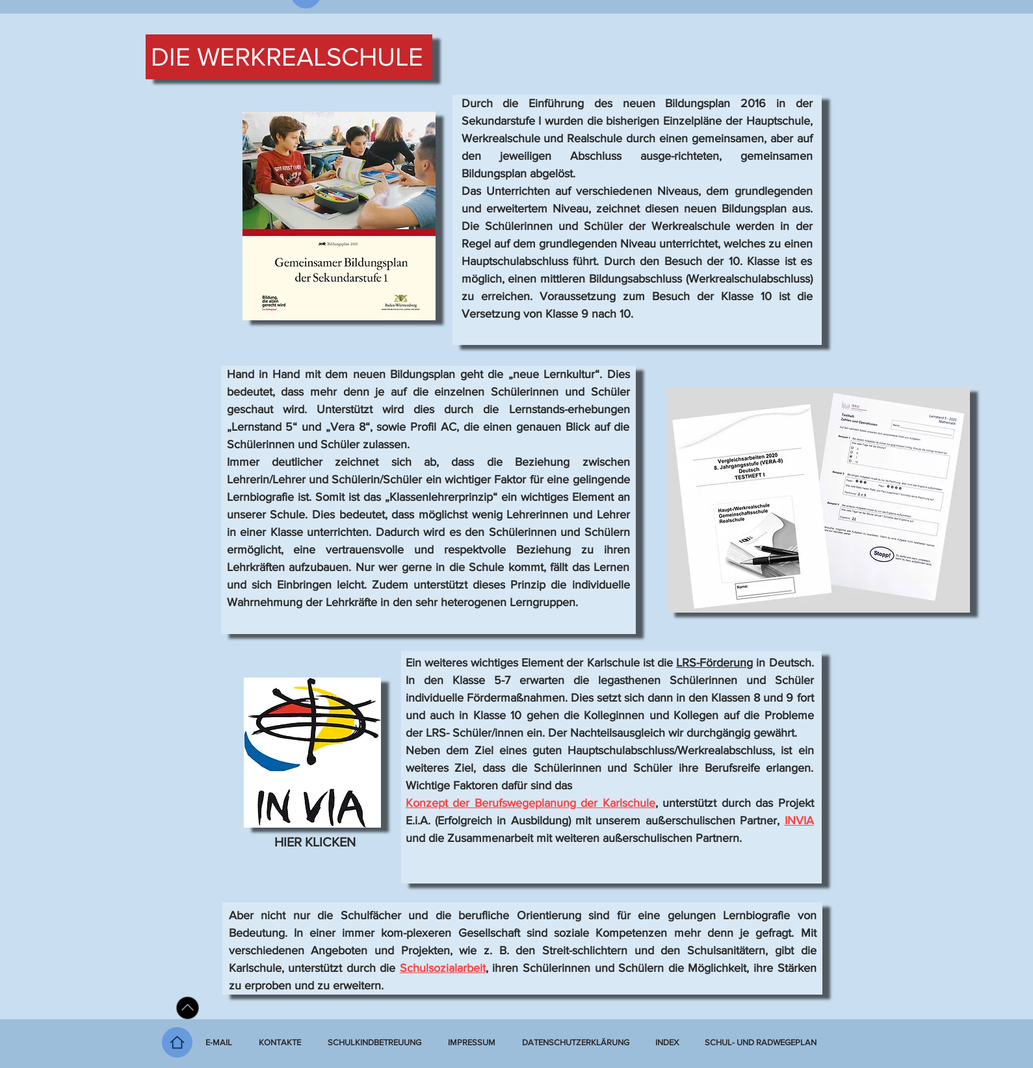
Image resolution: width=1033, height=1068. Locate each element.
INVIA (799, 820)
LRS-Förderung (714, 662)
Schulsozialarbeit (443, 967)
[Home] (177, 1042)
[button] (667, 1042)
